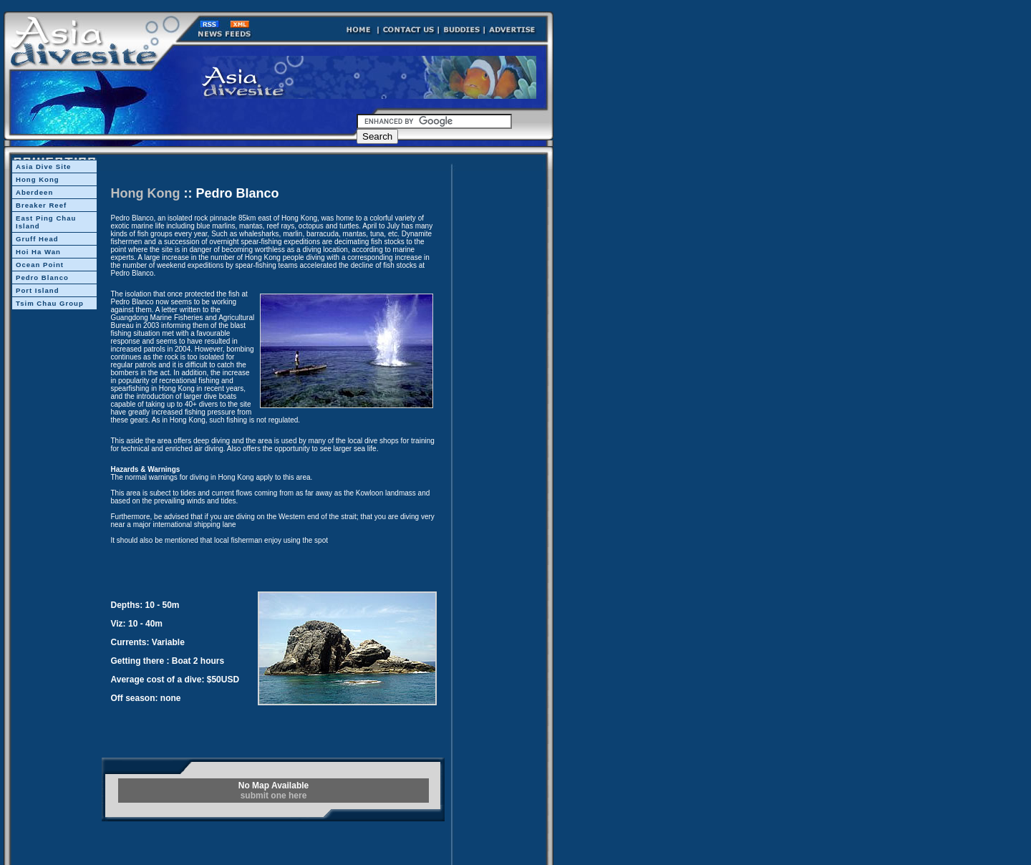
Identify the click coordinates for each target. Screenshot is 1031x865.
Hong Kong (37, 179)
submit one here (274, 796)
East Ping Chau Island (46, 222)
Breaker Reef (41, 205)
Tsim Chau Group (50, 303)
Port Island (37, 290)
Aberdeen (34, 192)
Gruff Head (37, 239)
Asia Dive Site (43, 166)
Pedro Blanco (42, 277)
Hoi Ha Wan (38, 252)
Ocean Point (40, 265)
